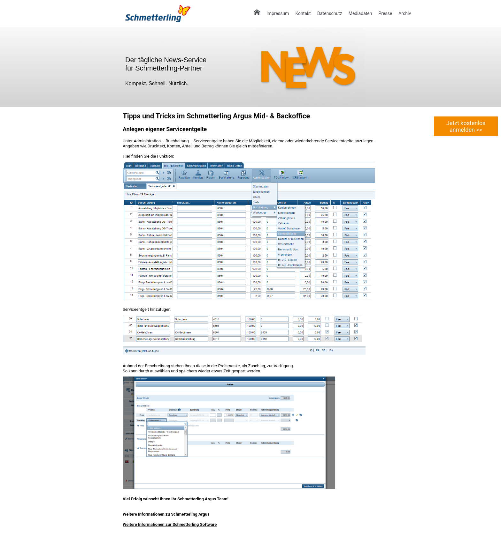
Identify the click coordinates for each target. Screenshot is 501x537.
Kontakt (303, 13)
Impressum (277, 13)
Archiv (404, 13)
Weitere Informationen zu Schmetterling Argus (166, 514)
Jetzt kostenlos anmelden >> (466, 126)
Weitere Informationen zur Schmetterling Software (170, 524)
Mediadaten (360, 13)
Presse (385, 13)
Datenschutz (329, 13)
